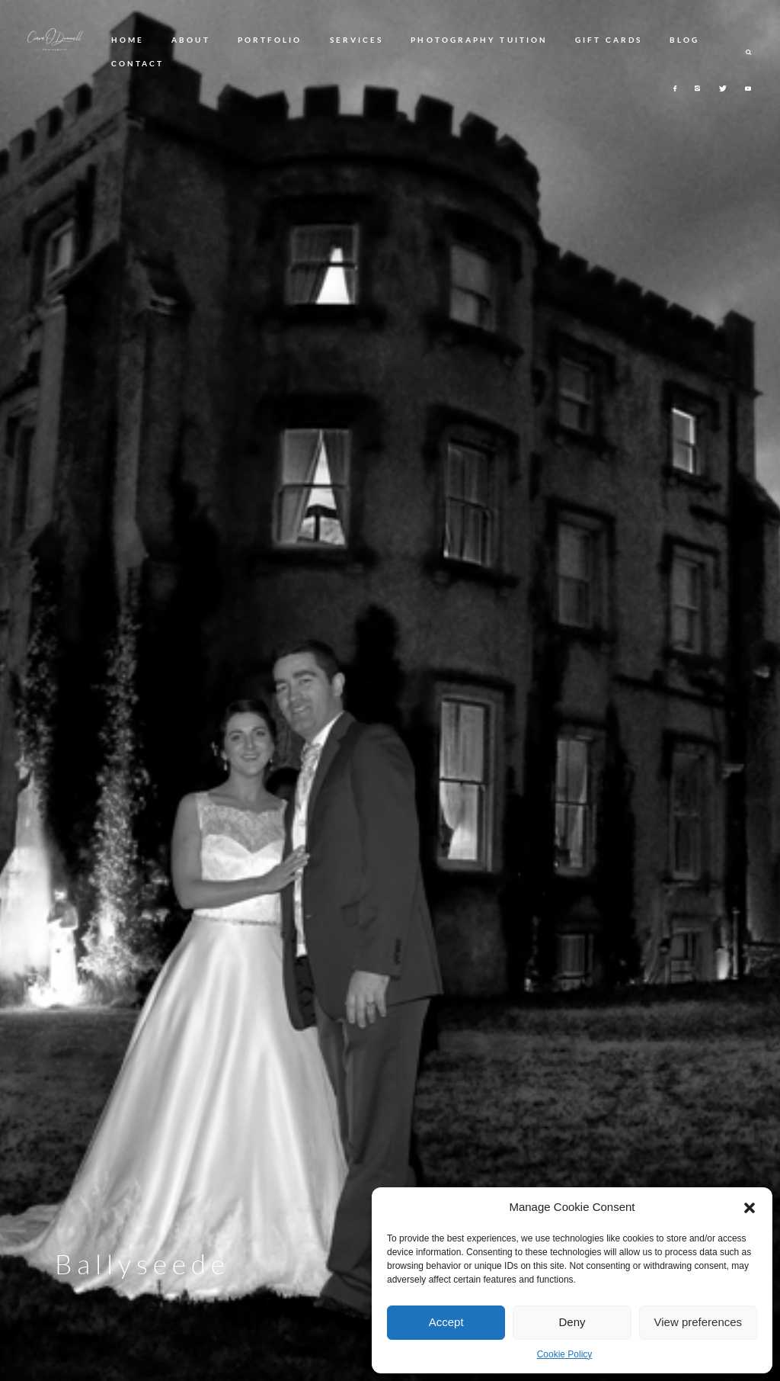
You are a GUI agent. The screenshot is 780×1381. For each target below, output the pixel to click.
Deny (571, 1321)
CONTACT (138, 63)
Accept (446, 1321)
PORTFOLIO (270, 39)
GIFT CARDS (608, 39)
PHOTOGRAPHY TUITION (479, 39)
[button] (749, 1208)
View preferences (698, 1321)
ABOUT (190, 39)
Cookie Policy (565, 1354)
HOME (127, 39)
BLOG (684, 39)
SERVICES (357, 39)
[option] (390, 690)
